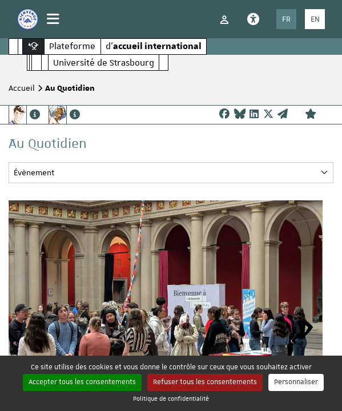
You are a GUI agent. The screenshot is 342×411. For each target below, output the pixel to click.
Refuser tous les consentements (205, 381)
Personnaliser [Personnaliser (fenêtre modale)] (296, 381)
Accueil (22, 88)
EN (315, 19)
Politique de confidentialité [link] (171, 398)
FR (286, 19)
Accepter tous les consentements (82, 381)
